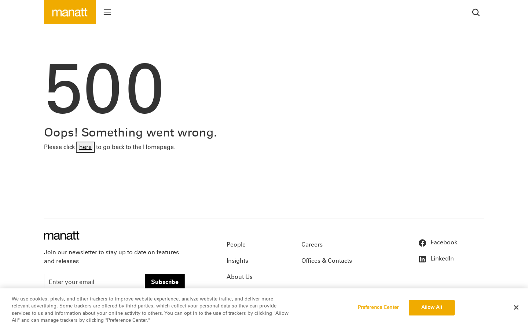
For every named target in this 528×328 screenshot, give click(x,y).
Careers (312, 244)
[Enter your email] (94, 282)
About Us (240, 276)
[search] (476, 12)
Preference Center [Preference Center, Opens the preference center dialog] (378, 307)
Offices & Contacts (326, 260)
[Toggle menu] (107, 12)
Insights (237, 260)
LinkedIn (436, 258)
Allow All (431, 307)
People (236, 244)
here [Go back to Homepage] (85, 146)
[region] (264, 308)
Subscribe (165, 281)
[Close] (516, 307)
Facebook (437, 242)
